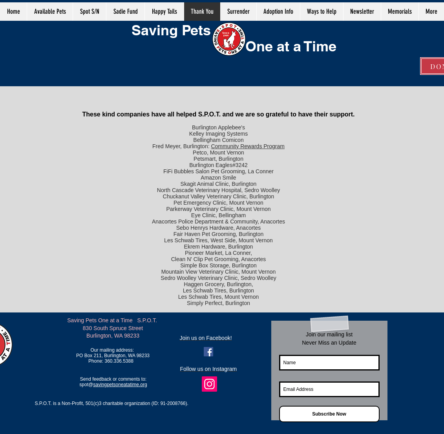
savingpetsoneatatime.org (120, 384)
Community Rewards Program (248, 146)
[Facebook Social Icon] (208, 351)
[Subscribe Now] (329, 414)
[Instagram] (209, 384)
